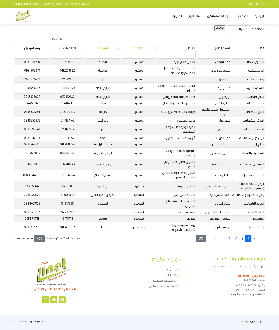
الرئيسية (259, 16)
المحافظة (258, 29)
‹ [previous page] (254, 238)
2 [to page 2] (242, 238)
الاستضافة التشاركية (164, 280)
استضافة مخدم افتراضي (162, 286)
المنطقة (102, 48)
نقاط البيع (194, 16)
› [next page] (223, 238)
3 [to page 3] (236, 238)
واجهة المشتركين (217, 16)
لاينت (242, 321)
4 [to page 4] (229, 238)
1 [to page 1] (248, 238)
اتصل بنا (177, 16)
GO (201, 238)
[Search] (39, 39)
